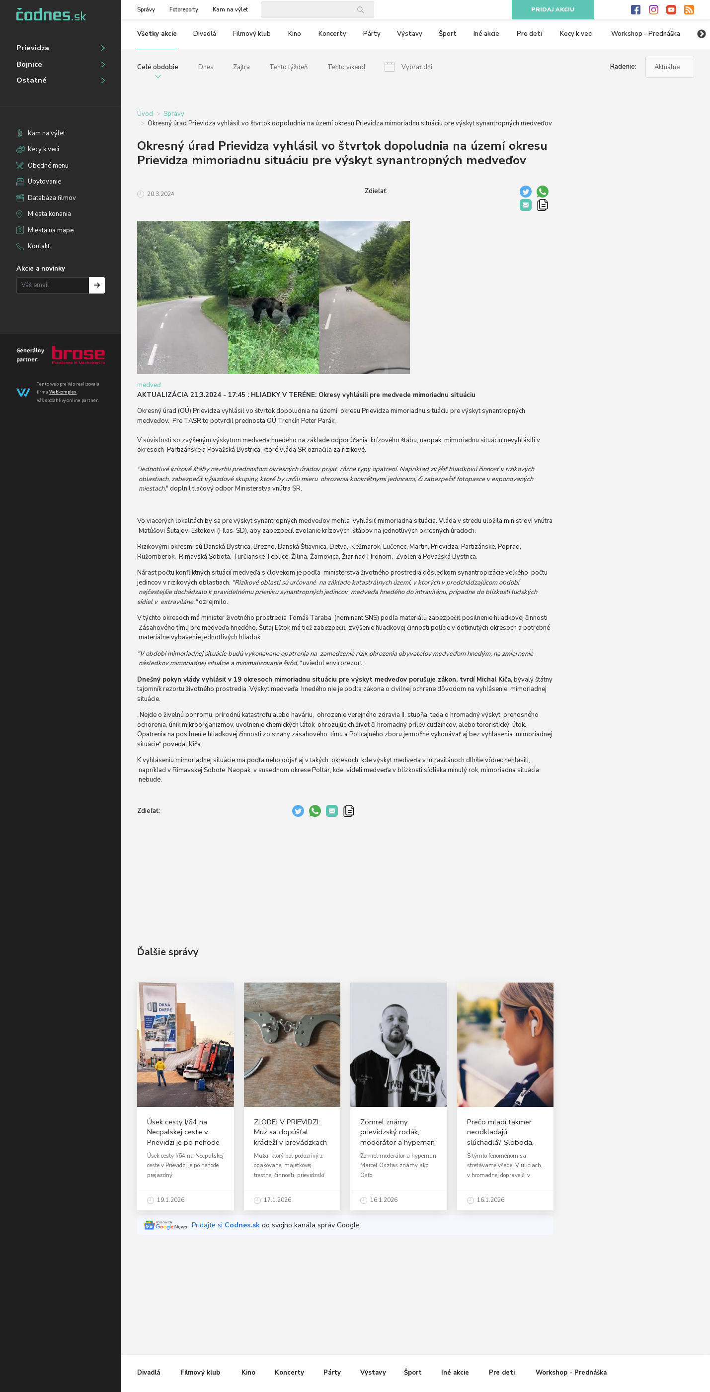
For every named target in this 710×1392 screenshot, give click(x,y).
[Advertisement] (345, 874)
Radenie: (623, 66)
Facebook (636, 10)
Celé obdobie (157, 67)
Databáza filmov (52, 198)
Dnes (206, 67)
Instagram (654, 10)
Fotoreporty (183, 9)
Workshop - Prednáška (645, 33)
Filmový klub (252, 33)
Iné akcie (486, 33)
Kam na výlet (46, 133)
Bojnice (29, 64)
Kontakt (39, 246)
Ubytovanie (44, 181)
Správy (146, 9)
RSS (689, 10)
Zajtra (241, 67)
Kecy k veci (43, 149)
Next (702, 34)
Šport (448, 33)
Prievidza (32, 48)
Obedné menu (48, 165)
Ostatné (31, 80)
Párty (372, 33)
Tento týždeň (288, 67)
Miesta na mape (51, 230)
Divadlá (204, 33)
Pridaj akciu (552, 9)
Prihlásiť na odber (97, 285)
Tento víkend (346, 67)
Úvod (145, 113)
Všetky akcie (157, 33)
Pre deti (529, 33)
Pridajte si (227, 1225)
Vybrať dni (416, 67)
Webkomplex (63, 392)
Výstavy (409, 33)
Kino (294, 33)
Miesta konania (49, 213)
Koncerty (332, 33)
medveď (149, 385)
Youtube (671, 10)
